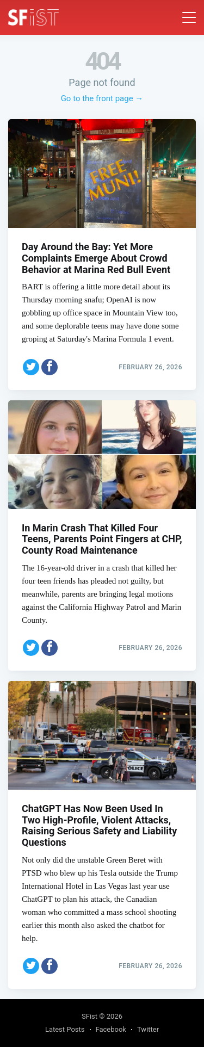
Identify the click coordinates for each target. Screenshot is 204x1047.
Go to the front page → (102, 98)
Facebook (111, 1029)
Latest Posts (65, 1029)
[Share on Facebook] (49, 367)
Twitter (148, 1029)
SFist (89, 1016)
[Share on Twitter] (31, 367)
